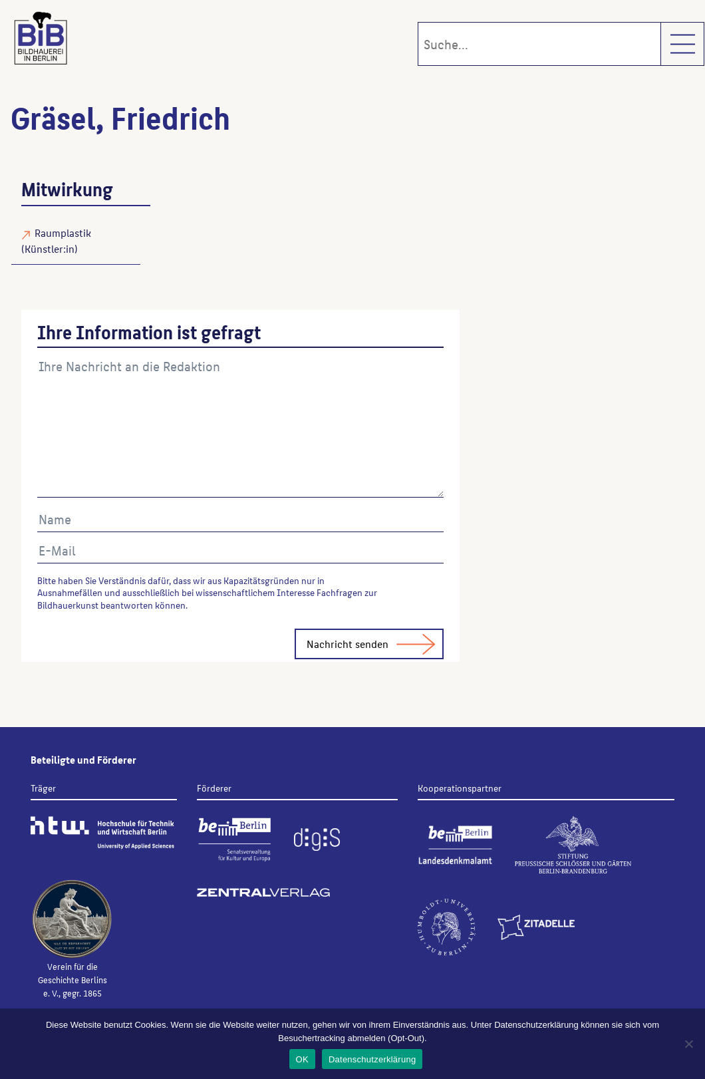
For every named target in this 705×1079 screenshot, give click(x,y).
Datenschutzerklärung (372, 1059)
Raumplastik (63, 232)
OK (302, 1059)
